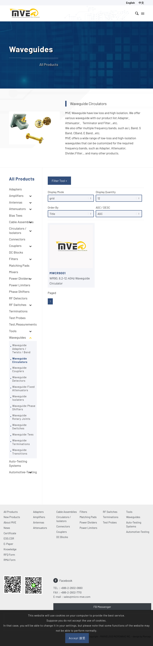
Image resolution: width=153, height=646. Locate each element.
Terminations (110, 517)
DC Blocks (62, 537)
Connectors (63, 526)
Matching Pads (88, 517)
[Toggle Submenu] (30, 196)
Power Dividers (88, 522)
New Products (12, 517)
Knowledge (10, 549)
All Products (11, 511)
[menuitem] (130, 3)
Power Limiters (88, 527)
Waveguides (133, 517)
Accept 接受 (77, 638)
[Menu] (142, 13)
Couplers (61, 531)
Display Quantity (119, 196)
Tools (129, 511)
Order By (71, 211)
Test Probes (110, 522)
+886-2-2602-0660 (72, 587)
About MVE (10, 522)
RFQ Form (9, 554)
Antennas (38, 522)
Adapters (38, 511)
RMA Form (9, 559)
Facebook (65, 580)
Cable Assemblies (66, 511)
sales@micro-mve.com (77, 596)
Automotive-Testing (137, 531)
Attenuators (40, 527)
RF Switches (110, 511)
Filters (83, 511)
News (7, 527)
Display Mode (71, 196)
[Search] (135, 13)
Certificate (10, 533)
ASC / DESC (119, 211)
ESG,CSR (9, 538)
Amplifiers (39, 517)
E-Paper (8, 543)
